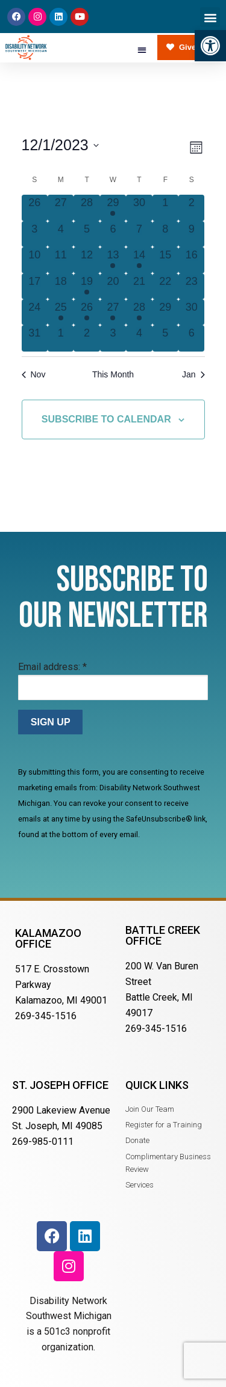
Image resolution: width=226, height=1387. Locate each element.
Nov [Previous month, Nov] (34, 374)
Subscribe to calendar (106, 419)
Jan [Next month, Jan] (193, 374)
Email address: (52, 666)
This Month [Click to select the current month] (113, 374)
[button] (210, 45)
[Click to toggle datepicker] (60, 145)
